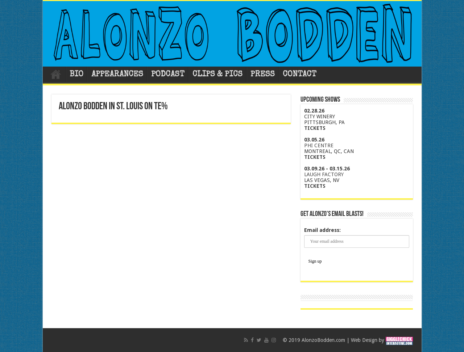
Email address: (322, 230)
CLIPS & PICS (217, 75)
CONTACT (299, 75)
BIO (76, 75)
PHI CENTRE (319, 145)
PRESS (262, 75)
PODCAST (168, 75)
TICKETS (315, 128)
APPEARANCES (117, 75)
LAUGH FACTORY (324, 174)
